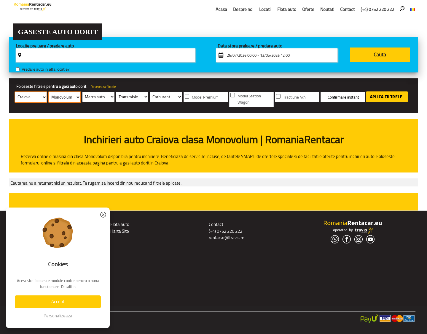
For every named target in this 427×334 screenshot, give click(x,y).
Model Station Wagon (249, 99)
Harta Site (119, 231)
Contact (347, 9)
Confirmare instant (343, 97)
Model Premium (205, 97)
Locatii (265, 9)
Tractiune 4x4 (294, 97)
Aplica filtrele (386, 97)
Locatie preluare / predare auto (45, 46)
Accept (57, 301)
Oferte (308, 9)
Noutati (327, 9)
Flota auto (286, 9)
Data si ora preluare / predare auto (250, 46)
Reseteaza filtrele (103, 86)
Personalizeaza (58, 315)
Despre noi (243, 9)
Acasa (221, 9)
